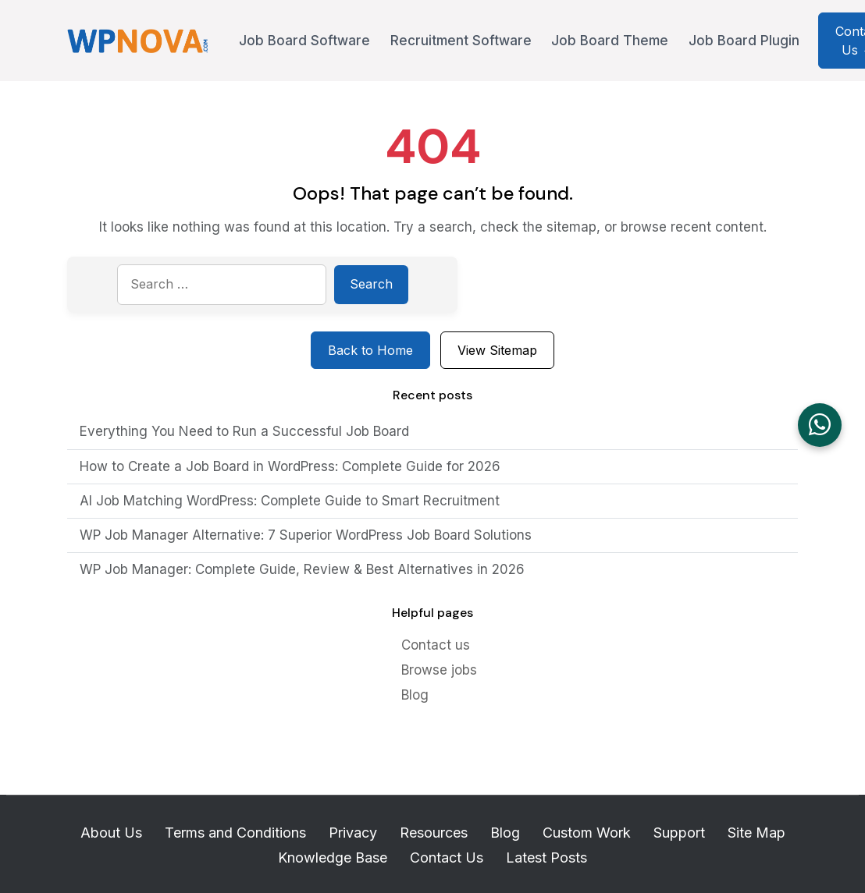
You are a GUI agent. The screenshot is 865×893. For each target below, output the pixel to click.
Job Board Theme (609, 40)
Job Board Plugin (744, 40)
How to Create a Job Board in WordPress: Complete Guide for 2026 (290, 466)
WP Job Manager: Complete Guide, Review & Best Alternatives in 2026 (302, 569)
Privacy (353, 832)
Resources (434, 832)
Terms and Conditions (235, 832)
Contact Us (446, 857)
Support (679, 832)
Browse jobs (439, 670)
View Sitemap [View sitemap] (497, 350)
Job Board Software (304, 40)
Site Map (756, 832)
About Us (111, 832)
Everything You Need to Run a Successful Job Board (244, 431)
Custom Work (587, 832)
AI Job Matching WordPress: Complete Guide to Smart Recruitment (290, 501)
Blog (415, 695)
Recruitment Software (461, 40)
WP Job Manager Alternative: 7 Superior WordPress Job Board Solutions (308, 535)
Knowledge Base (332, 857)
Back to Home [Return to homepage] (370, 350)
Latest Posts (546, 857)
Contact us (435, 645)
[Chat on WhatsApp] (820, 425)
